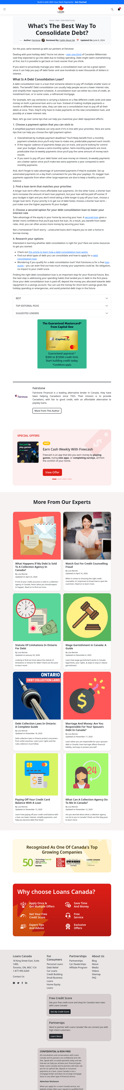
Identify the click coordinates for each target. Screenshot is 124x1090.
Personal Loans (55, 964)
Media (95, 967)
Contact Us (18, 976)
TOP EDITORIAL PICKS (27, 305)
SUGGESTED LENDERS (27, 313)
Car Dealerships (77, 964)
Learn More (56, 1036)
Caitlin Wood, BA (67, 40)
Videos (95, 970)
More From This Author (46, 410)
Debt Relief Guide (68, 20)
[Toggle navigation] (4, 9)
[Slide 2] (59, 479)
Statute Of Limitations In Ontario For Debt (31, 646)
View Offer (52, 472)
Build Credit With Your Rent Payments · (61, 2)
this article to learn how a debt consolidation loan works (58, 252)
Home (51, 20)
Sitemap (96, 974)
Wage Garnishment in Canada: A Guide (87, 646)
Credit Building (55, 974)
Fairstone (36, 40)
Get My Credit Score (60, 1011)
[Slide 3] (64, 479)
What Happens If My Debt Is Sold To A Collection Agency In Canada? (35, 567)
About (95, 964)
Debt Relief (52, 967)
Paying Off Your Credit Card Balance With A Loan (33, 800)
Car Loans (52, 970)
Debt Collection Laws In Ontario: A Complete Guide (36, 724)
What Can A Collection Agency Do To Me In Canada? (85, 800)
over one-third (73, 54)
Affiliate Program (78, 967)
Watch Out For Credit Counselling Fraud (79, 565)
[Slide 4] (70, 479)
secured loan (91, 217)
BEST (18, 298)
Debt (57, 20)
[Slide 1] (54, 479)
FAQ (94, 977)
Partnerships (76, 960)
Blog (94, 960)
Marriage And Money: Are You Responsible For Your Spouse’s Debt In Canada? (85, 726)
